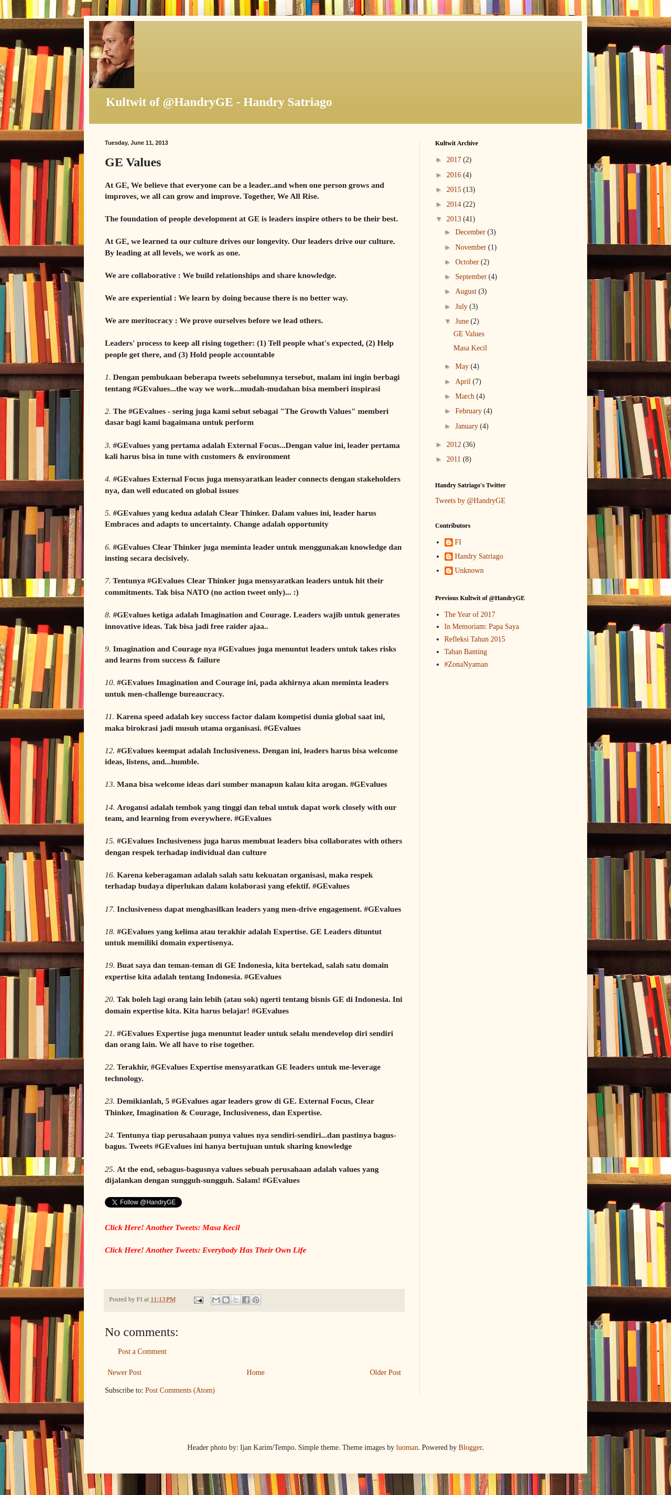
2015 (455, 190)
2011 (455, 459)
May (462, 366)
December (471, 232)
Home (256, 1372)
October (468, 262)
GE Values (468, 334)
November (471, 247)
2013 (455, 219)
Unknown (469, 570)
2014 (455, 204)
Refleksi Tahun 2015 (475, 639)
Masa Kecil (470, 348)
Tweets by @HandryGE (470, 501)
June (462, 321)
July (462, 307)
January (467, 426)
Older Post (386, 1372)
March (465, 396)
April (463, 382)
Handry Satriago (479, 556)
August (466, 291)
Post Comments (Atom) (180, 1390)
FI (458, 542)
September (471, 277)
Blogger (470, 1447)
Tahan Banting (466, 652)
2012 (455, 444)
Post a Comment (142, 1351)
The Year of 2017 (470, 614)
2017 (455, 160)
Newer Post (124, 1372)
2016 (455, 175)
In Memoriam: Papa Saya (482, 627)
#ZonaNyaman (466, 664)
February (469, 411)
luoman (407, 1447)
